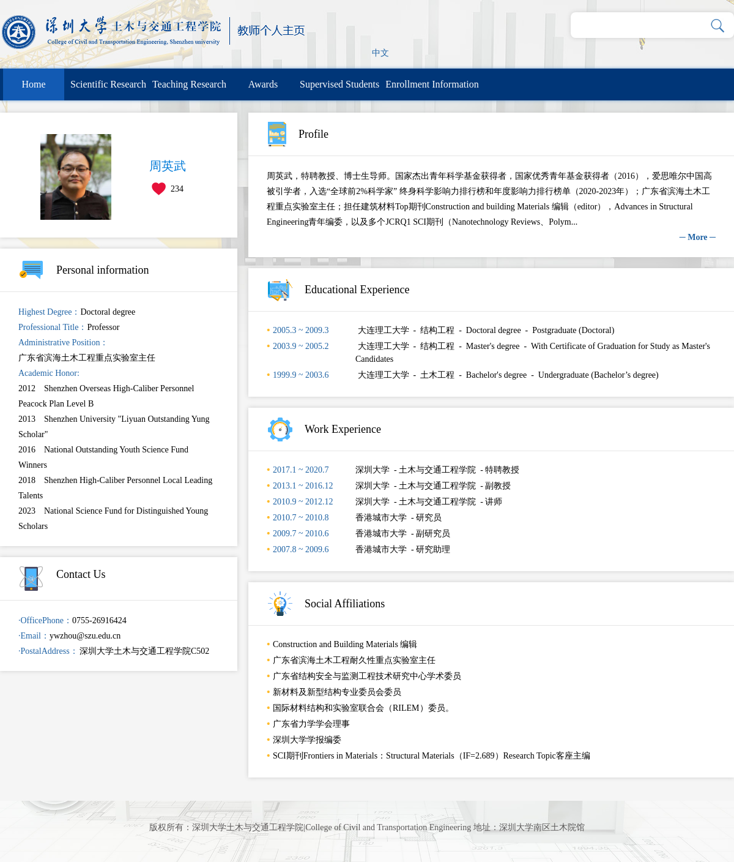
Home (33, 84)
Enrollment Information (431, 84)
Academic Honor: (49, 373)
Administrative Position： (63, 342)
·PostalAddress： (48, 651)
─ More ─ (698, 237)
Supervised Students (339, 84)
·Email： (34, 635)
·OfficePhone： (45, 620)
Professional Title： (52, 327)
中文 (380, 53)
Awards (263, 84)
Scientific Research (108, 84)
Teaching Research (189, 84)
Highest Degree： (49, 312)
